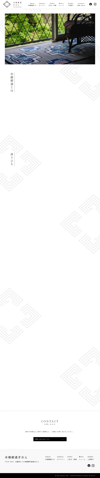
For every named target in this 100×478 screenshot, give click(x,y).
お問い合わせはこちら (42, 439)
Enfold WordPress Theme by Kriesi (82, 475)
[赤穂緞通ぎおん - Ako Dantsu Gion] (14, 4)
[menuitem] (32, 4)
